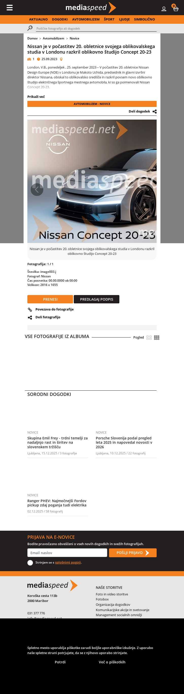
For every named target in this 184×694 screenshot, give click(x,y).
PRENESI (50, 299)
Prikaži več (36, 96)
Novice (74, 38)
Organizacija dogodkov (113, 604)
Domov (32, 38)
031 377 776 (36, 613)
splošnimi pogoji (68, 562)
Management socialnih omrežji (119, 615)
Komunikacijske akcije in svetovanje (122, 610)
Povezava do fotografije (54, 309)
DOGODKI (60, 19)
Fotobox (102, 599)
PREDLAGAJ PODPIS (96, 299)
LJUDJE (124, 19)
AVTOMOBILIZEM (86, 19)
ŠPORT (109, 19)
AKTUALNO (38, 19)
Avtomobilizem (53, 38)
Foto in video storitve (112, 594)
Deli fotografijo (47, 317)
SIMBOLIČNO (144, 19)
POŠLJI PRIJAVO (133, 553)
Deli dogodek (139, 111)
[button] (176, 8)
